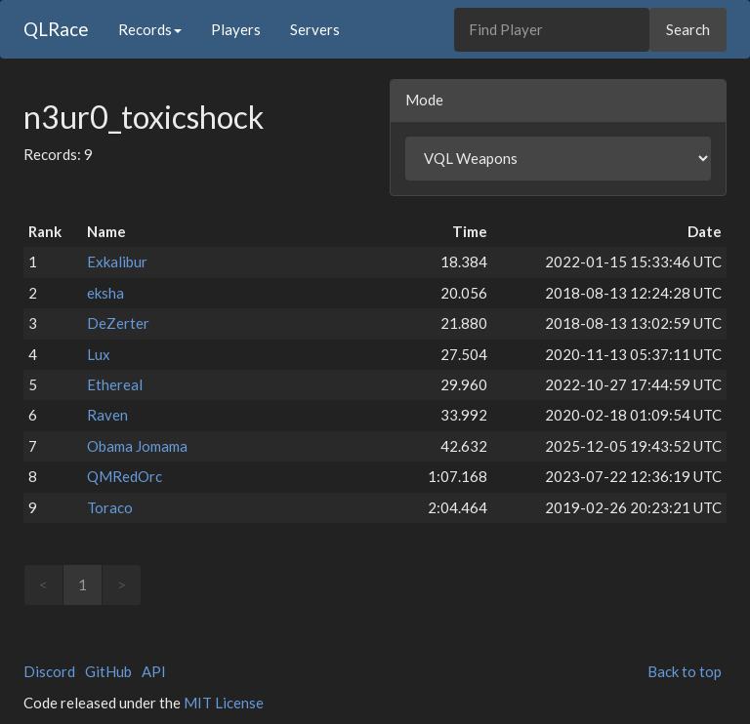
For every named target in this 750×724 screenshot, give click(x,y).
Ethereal (115, 384)
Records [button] (150, 29)
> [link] (121, 584)
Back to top (684, 671)
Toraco (110, 507)
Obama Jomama (137, 446)
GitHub (108, 671)
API (154, 671)
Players (236, 29)
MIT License (224, 702)
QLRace (56, 29)
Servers (315, 29)
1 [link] (82, 584)
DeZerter (118, 323)
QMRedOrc (124, 476)
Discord (49, 671)
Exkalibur (117, 261)
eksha (105, 293)
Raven (107, 414)
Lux (98, 354)
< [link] (43, 584)
